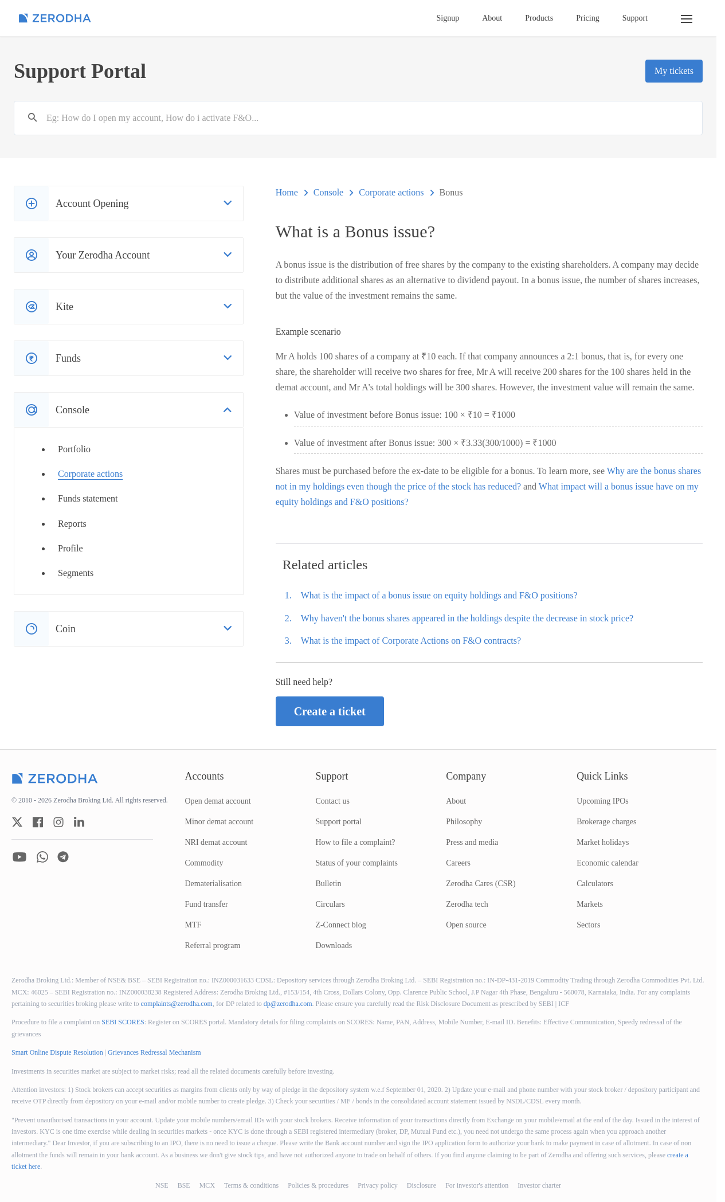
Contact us (332, 801)
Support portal (338, 821)
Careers (458, 863)
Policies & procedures (318, 1185)
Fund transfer (206, 904)
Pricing (587, 18)
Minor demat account (219, 821)
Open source (466, 925)
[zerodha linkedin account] (79, 822)
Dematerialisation (213, 883)
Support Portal (80, 71)
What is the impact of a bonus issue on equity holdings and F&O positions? (439, 595)
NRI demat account (216, 842)
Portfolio (74, 449)
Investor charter (539, 1185)
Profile (70, 548)
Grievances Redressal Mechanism (154, 1052)
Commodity (204, 863)
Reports (72, 523)
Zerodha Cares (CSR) (480, 883)
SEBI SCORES (122, 1022)
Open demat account (218, 801)
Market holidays (603, 842)
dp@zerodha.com (288, 1004)
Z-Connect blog (340, 925)
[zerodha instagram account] (58, 822)
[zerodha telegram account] (63, 857)
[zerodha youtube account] (19, 857)
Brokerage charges (606, 821)
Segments (75, 573)
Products (539, 18)
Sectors (588, 925)
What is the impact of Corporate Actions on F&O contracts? (411, 640)
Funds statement (87, 498)
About (492, 18)
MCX (207, 1185)
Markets (590, 904)
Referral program (213, 945)
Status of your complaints (356, 863)
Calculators (595, 883)
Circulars (329, 904)
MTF (193, 925)
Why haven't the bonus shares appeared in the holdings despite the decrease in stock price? (467, 618)
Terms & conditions (251, 1185)
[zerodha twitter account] (17, 822)
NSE (161, 1185)
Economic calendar (607, 863)
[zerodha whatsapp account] (42, 857)
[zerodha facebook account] (38, 822)
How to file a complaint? (355, 842)
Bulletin (328, 883)
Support (635, 18)
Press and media (472, 842)
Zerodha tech (467, 904)
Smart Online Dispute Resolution (57, 1052)
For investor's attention (476, 1185)
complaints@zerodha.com (177, 1004)
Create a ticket (330, 711)
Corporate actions (90, 474)
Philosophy (464, 821)
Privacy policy (378, 1185)
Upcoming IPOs (603, 801)
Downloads (333, 945)
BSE (184, 1185)
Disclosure (421, 1185)
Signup (448, 18)
